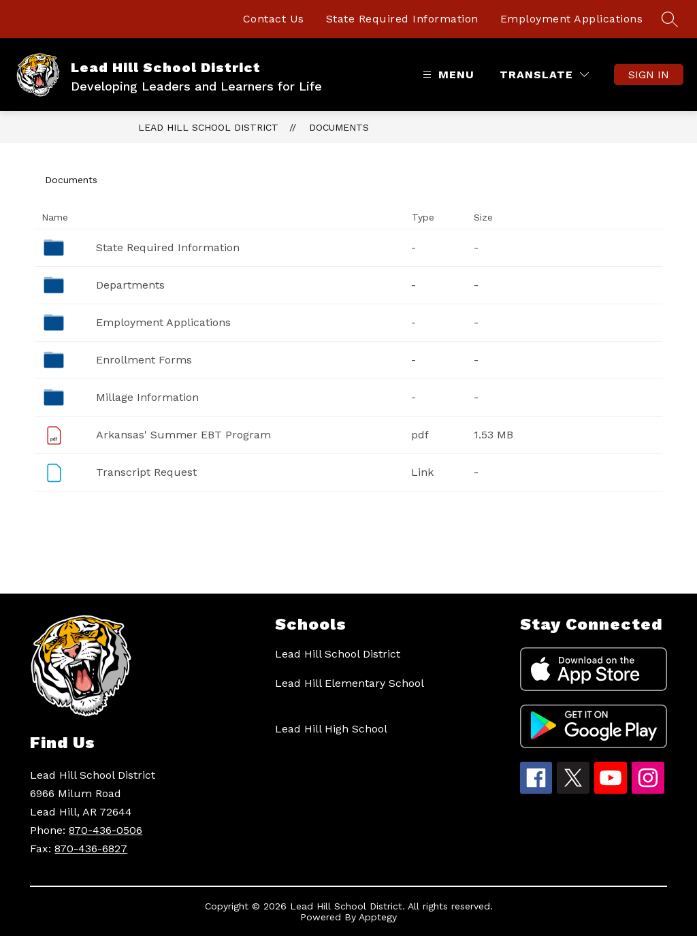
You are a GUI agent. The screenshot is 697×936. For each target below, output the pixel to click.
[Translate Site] (544, 74)
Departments (130, 284)
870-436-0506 (105, 830)
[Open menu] (446, 74)
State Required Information (402, 18)
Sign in (648, 74)
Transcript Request (146, 472)
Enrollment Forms (144, 359)
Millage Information (147, 397)
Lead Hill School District (208, 127)
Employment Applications (571, 18)
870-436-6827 (90, 848)
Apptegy (378, 916)
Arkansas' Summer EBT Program (183, 434)
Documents (339, 127)
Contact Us (273, 18)
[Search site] (670, 19)
